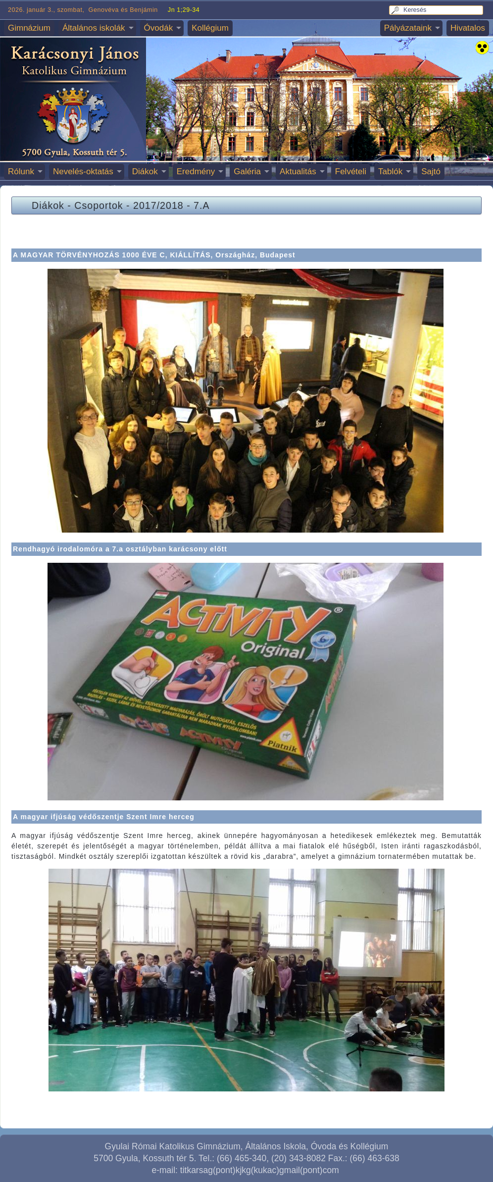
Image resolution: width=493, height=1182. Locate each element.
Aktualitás (298, 171)
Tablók (390, 171)
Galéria (247, 171)
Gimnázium (29, 28)
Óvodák (158, 28)
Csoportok (98, 205)
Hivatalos (467, 28)
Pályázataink (408, 28)
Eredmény (196, 171)
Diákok (145, 171)
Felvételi (350, 171)
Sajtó (431, 171)
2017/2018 (158, 205)
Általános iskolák (93, 28)
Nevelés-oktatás (83, 171)
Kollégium (210, 28)
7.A (201, 205)
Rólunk (21, 171)
